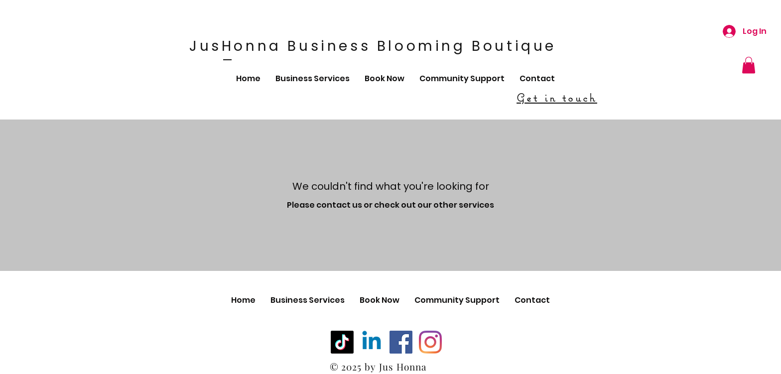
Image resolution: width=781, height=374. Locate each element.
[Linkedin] (371, 342)
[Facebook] (401, 342)
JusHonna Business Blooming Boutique (372, 46)
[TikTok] (342, 342)
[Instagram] (430, 342)
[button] (749, 65)
